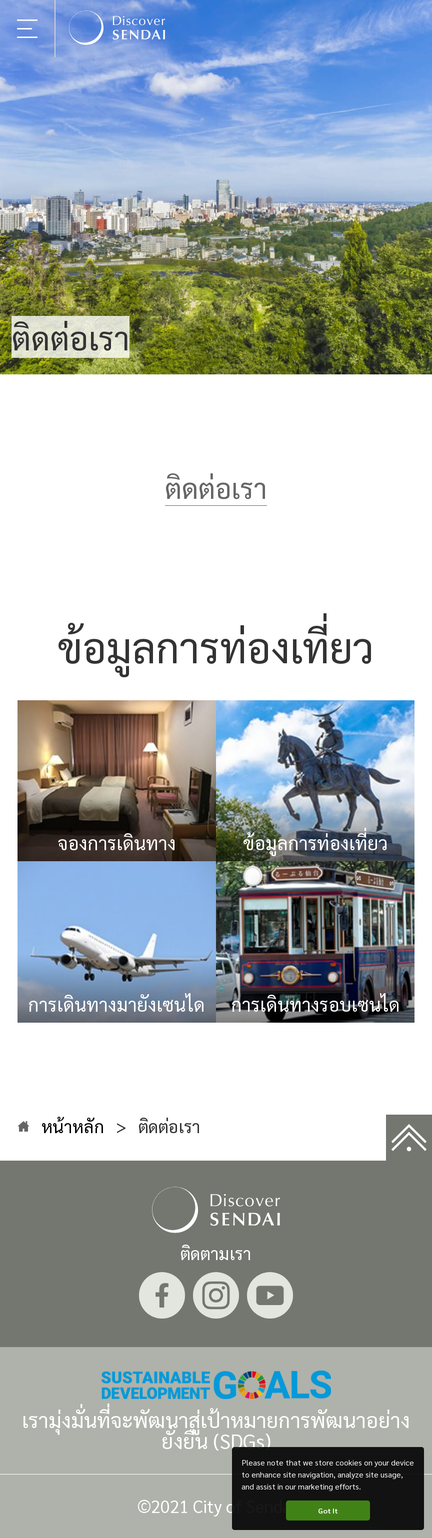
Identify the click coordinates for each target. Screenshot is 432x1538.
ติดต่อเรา (216, 487)
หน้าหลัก (73, 1126)
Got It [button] (328, 1510)
